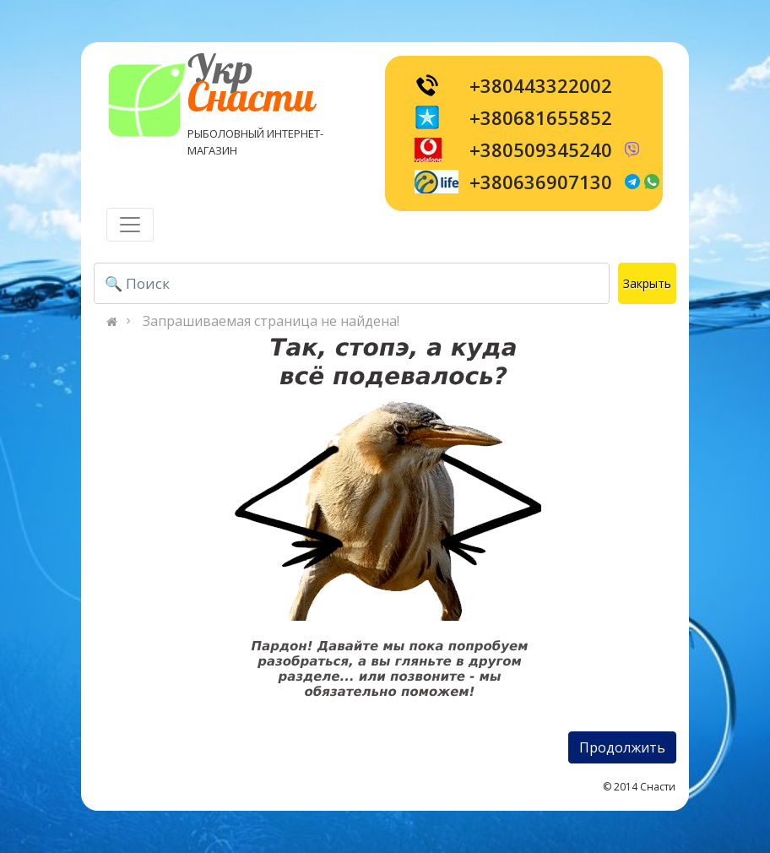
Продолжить (622, 747)
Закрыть (647, 283)
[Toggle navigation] (130, 225)
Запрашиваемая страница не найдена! (271, 321)
